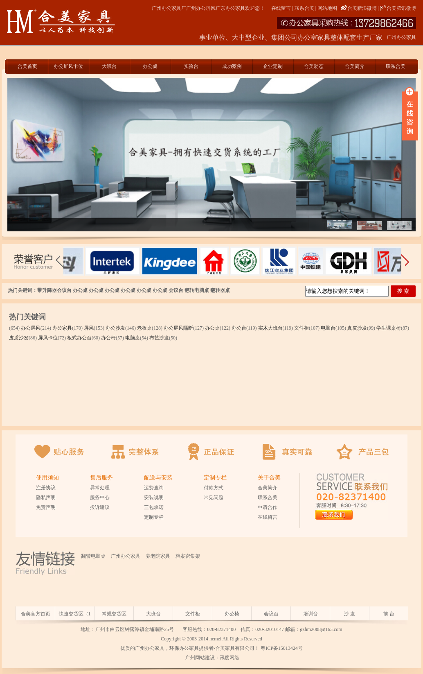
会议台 (176, 290)
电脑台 (328, 328)
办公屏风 (30, 328)
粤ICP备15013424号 (282, 648)
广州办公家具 (125, 556)
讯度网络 (229, 657)
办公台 (239, 328)
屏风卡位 (48, 338)
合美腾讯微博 (398, 8)
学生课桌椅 (388, 328)
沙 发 (349, 614)
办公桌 (150, 66)
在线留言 (281, 8)
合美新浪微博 (359, 8)
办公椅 (108, 338)
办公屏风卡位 (68, 66)
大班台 (109, 66)
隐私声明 (46, 497)
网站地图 (327, 8)
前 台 (388, 614)
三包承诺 (154, 507)
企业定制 (273, 66)
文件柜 (301, 328)
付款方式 (213, 488)
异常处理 (100, 488)
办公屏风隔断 (178, 328)
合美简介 (354, 66)
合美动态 (314, 66)
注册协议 (46, 488)
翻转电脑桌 (196, 290)
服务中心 (100, 497)
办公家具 (62, 328)
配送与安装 (158, 478)
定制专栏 (154, 517)
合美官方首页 (35, 614)
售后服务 (101, 478)
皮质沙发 (19, 338)
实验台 (191, 66)
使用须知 (47, 478)
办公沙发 (115, 328)
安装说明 (154, 497)
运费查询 (154, 488)
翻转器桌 (220, 290)
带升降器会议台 (54, 290)
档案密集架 (188, 556)
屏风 (89, 328)
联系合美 (304, 8)
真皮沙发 (357, 328)
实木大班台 (270, 328)
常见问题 (213, 497)
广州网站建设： (202, 657)
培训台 (310, 614)
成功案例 (232, 66)
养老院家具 (158, 556)
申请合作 (267, 507)
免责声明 (46, 507)
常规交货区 (114, 614)
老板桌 (144, 328)
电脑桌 (132, 338)
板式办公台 (79, 338)
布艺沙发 (159, 338)
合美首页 (27, 66)
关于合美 (269, 478)
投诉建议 (100, 507)
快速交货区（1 (75, 614)
